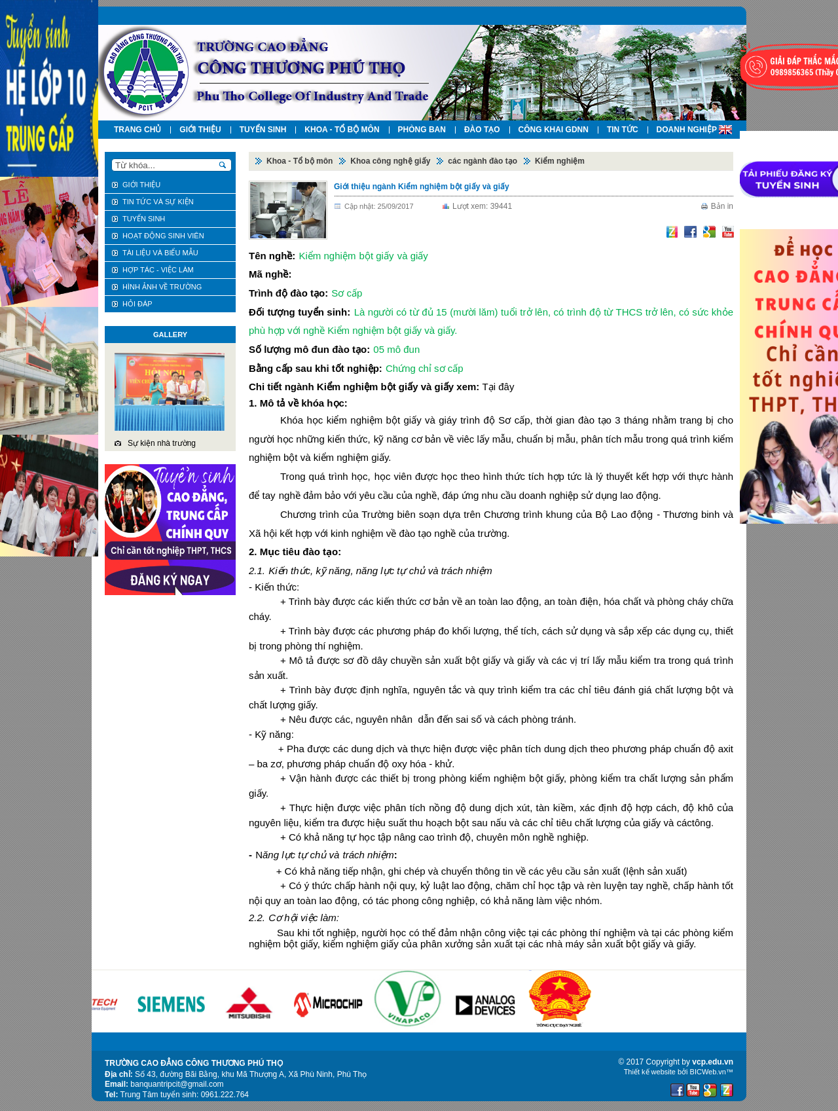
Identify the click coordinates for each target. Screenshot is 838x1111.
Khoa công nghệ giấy (390, 161)
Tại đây (499, 386)
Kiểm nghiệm (560, 161)
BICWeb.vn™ (711, 1072)
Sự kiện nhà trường (162, 443)
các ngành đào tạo (482, 161)
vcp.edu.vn (712, 1061)
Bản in (722, 206)
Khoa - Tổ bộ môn (299, 161)
